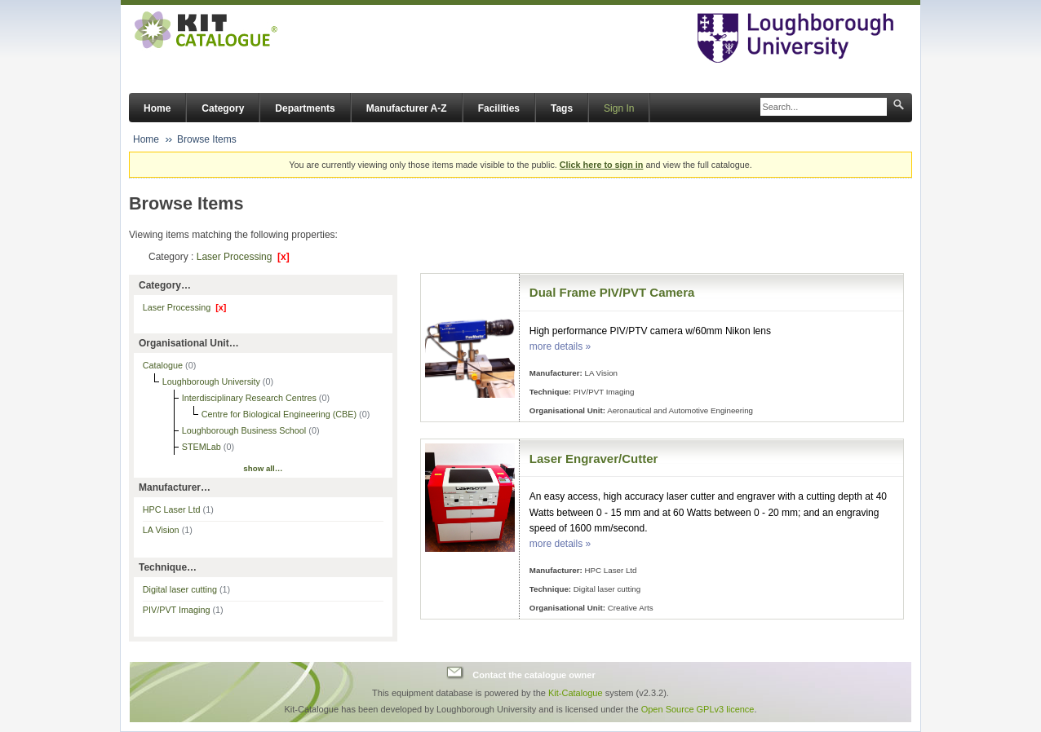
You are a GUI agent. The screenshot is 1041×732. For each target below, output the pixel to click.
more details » (560, 346)
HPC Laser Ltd (178, 509)
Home (157, 108)
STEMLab (203, 447)
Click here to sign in (602, 165)
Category (223, 108)
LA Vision (168, 530)
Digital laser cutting (186, 589)
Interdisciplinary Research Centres (250, 398)
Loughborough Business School (245, 430)
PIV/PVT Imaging (183, 610)
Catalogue (164, 365)
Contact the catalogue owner (533, 675)
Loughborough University (212, 381)
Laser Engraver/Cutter (593, 458)
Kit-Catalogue (575, 693)
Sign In (619, 108)
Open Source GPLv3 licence (698, 709)
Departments (304, 108)
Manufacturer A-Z (406, 108)
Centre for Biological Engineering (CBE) (280, 414)
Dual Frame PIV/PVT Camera (612, 292)
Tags (562, 108)
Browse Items (207, 139)
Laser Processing (243, 256)
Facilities (499, 108)
